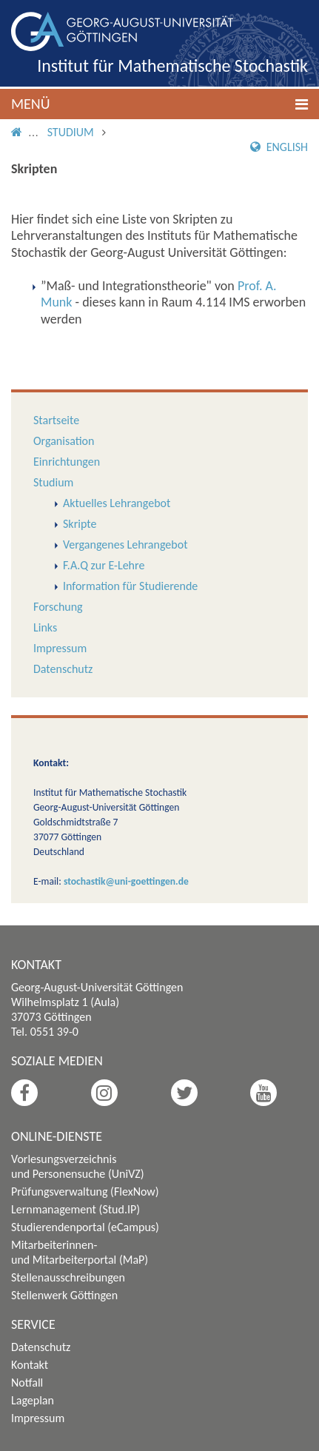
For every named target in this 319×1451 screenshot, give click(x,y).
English (279, 147)
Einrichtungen (66, 462)
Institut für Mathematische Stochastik (172, 65)
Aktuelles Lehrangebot (116, 503)
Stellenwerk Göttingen (64, 1295)
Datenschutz (63, 669)
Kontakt (29, 1365)
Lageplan (32, 1400)
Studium (70, 132)
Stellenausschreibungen (68, 1277)
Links (45, 627)
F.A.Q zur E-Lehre (103, 565)
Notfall (27, 1382)
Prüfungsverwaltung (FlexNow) (85, 1191)
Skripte (79, 524)
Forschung (58, 607)
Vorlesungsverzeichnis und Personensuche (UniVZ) (77, 1166)
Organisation (63, 441)
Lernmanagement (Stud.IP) (75, 1209)
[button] (159, 104)
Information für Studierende (130, 586)
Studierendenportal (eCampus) (85, 1227)
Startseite (56, 420)
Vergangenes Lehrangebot (125, 544)
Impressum (60, 648)
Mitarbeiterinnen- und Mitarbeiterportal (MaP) (79, 1252)
